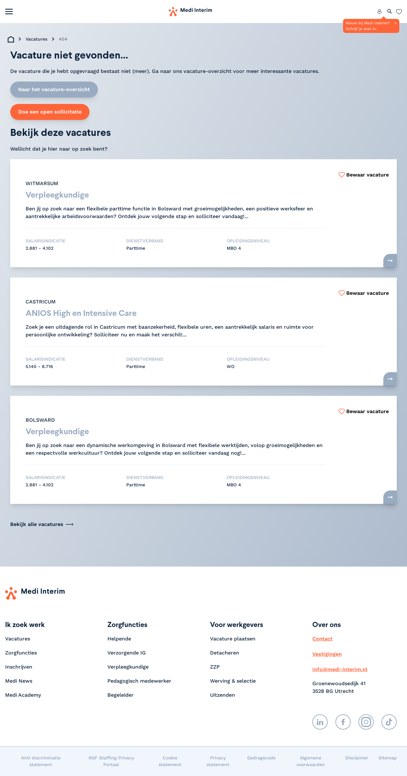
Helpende (119, 639)
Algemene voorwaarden (310, 761)
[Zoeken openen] (390, 11)
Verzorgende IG (126, 653)
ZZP (215, 667)
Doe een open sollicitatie (50, 112)
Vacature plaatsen (232, 639)
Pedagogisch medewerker (139, 681)
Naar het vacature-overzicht (54, 89)
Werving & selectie (233, 681)
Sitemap (388, 758)
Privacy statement (218, 761)
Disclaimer (356, 758)
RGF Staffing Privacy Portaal (111, 761)
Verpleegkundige (128, 667)
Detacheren (224, 653)
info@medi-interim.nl (339, 670)
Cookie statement (170, 761)
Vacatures (36, 39)
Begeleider (120, 695)
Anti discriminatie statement (40, 761)
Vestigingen (327, 654)
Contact (322, 639)
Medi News (18, 681)
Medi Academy (24, 695)
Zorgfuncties (21, 653)
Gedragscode (261, 758)
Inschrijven (18, 667)
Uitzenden (222, 695)
